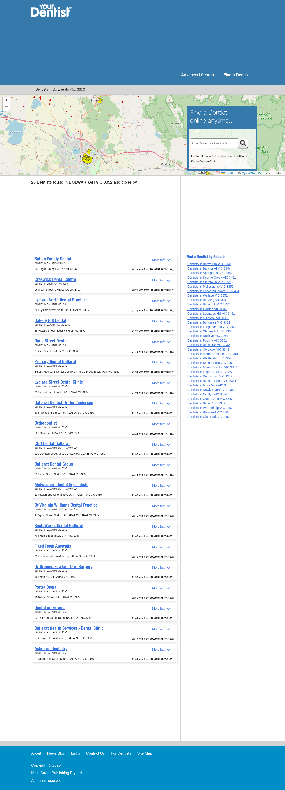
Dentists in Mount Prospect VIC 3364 (213, 354)
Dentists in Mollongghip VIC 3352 (210, 286)
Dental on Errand (50, 607)
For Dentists (121, 753)
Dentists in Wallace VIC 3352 (207, 295)
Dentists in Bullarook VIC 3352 (208, 304)
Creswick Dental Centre (55, 279)
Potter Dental (46, 587)
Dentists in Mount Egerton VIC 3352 (212, 367)
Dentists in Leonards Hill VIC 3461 (211, 313)
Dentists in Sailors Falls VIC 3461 (210, 363)
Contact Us (95, 753)
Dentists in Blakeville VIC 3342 (208, 345)
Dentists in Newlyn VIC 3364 (207, 394)
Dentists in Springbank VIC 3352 (209, 273)
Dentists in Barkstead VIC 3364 (209, 268)
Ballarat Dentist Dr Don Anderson (64, 402)
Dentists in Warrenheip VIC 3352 (210, 408)
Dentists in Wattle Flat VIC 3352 (209, 358)
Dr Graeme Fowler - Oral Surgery (63, 566)
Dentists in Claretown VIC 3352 (209, 282)
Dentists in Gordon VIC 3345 (207, 309)
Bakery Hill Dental (50, 320)
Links (75, 753)
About (36, 753)
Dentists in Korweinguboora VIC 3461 (213, 291)
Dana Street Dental (51, 341)
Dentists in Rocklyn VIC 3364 (207, 336)
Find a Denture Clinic (203, 161)
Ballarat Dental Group (54, 464)
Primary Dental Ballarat (55, 361)
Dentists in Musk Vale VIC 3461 (209, 385)
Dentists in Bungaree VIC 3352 (208, 322)
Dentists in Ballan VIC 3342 (206, 403)
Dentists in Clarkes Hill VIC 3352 (209, 331)
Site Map (144, 753)
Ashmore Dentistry (51, 648)
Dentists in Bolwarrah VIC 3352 (209, 264)
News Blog (56, 753)
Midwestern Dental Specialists (61, 484)
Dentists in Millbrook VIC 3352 (208, 318)
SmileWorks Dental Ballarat (59, 525)
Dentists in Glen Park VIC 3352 (209, 417)
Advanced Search (197, 75)
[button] (100, 101)
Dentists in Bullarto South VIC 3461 (211, 381)
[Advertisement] (171, 35)
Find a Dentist (236, 75)
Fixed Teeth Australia (53, 546)
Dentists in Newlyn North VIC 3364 (211, 390)
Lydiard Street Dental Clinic (59, 382)
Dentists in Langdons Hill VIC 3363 (211, 327)
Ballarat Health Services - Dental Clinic (69, 628)
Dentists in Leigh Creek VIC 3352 (210, 372)
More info (158, 260)
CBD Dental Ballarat (52, 443)
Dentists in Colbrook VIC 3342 (208, 349)
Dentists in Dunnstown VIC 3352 (209, 376)
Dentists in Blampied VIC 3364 (208, 412)
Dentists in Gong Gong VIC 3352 (210, 398)
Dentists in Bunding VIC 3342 (207, 300)
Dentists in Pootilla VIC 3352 (207, 340)
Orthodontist (46, 423)
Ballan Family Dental (53, 259)
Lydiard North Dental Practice (61, 300)
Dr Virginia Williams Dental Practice (66, 505)
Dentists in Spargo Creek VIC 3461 (211, 277)
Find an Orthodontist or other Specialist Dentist (219, 156)
